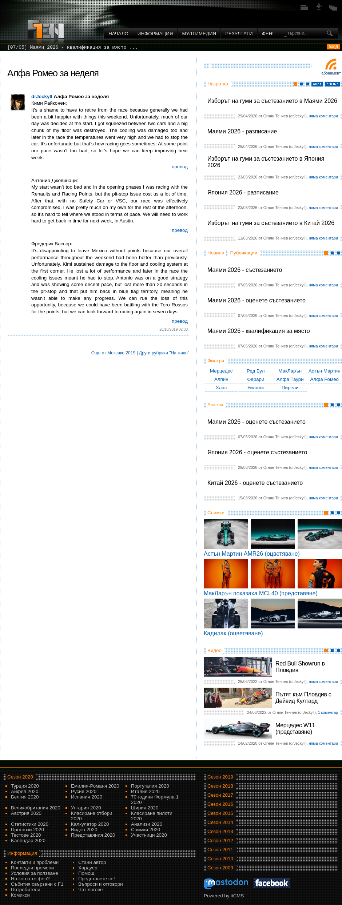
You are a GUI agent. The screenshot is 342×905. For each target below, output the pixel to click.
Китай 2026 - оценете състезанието (255, 483)
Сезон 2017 (220, 795)
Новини (215, 253)
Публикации (243, 253)
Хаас (221, 387)
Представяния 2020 (93, 835)
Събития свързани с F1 (37, 884)
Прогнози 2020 (27, 829)
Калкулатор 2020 (90, 824)
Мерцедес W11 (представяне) (295, 728)
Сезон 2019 (220, 777)
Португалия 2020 (150, 786)
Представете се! (96, 878)
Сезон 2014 (220, 822)
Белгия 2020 (25, 797)
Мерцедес (221, 371)
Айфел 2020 (24, 791)
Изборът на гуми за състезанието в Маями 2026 (272, 101)
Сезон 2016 (220, 804)
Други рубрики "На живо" (164, 352)
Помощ (86, 873)
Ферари (255, 379)
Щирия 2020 (144, 808)
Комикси (20, 895)
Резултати (238, 33)
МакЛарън (290, 371)
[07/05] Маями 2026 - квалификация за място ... (72, 47)
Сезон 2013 (220, 831)
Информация (155, 33)
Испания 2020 (86, 797)
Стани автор (92, 862)
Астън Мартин (325, 371)
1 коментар (328, 712)
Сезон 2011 (220, 849)
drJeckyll (41, 96)
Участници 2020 (149, 835)
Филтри (215, 360)
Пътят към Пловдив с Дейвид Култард (303, 697)
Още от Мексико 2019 (113, 352)
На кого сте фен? (30, 878)
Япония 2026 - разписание (243, 192)
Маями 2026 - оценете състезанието (256, 300)
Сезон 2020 (20, 777)
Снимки (215, 512)
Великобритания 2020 (35, 808)
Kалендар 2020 (28, 840)
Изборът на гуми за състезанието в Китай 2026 (270, 223)
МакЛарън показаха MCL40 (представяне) (261, 593)
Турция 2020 (25, 786)
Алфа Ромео (324, 379)
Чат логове (90, 889)
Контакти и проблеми (35, 862)
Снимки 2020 (145, 829)
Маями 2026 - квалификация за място (258, 331)
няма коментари (323, 116)
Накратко (217, 84)
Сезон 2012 (220, 840)
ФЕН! (268, 33)
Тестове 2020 (26, 835)
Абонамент (331, 73)
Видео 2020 (84, 829)
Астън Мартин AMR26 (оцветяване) (252, 554)
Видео (214, 650)
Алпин (221, 379)
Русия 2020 (83, 791)
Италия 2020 (145, 791)
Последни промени (32, 867)
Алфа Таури (290, 379)
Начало (118, 33)
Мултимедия (199, 33)
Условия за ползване (34, 873)
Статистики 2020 (29, 824)
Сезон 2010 (220, 858)
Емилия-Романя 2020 (95, 786)
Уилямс (255, 387)
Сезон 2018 (220, 786)
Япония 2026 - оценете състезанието (257, 452)
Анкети (215, 404)
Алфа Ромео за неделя (53, 73)
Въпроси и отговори (100, 884)
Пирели (290, 387)
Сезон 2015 (220, 813)
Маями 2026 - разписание (242, 131)
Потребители (25, 889)
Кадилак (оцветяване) (233, 633)
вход (333, 46)
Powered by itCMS (224, 895)
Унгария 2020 (86, 808)
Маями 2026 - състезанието (244, 270)
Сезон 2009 (220, 867)
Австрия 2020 (26, 813)
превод (180, 166)
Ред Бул (256, 371)
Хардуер (88, 867)
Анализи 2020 (146, 824)
